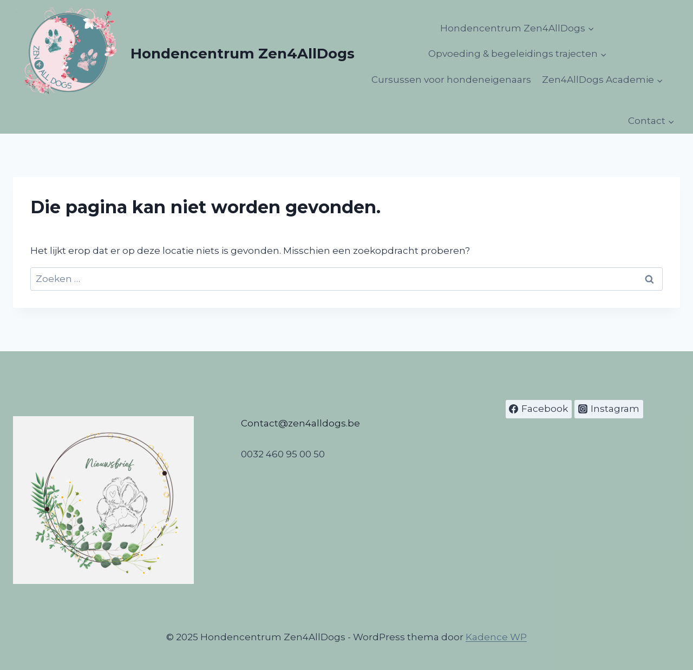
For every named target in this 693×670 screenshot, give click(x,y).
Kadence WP (496, 637)
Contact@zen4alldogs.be (300, 423)
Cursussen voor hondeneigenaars (451, 79)
